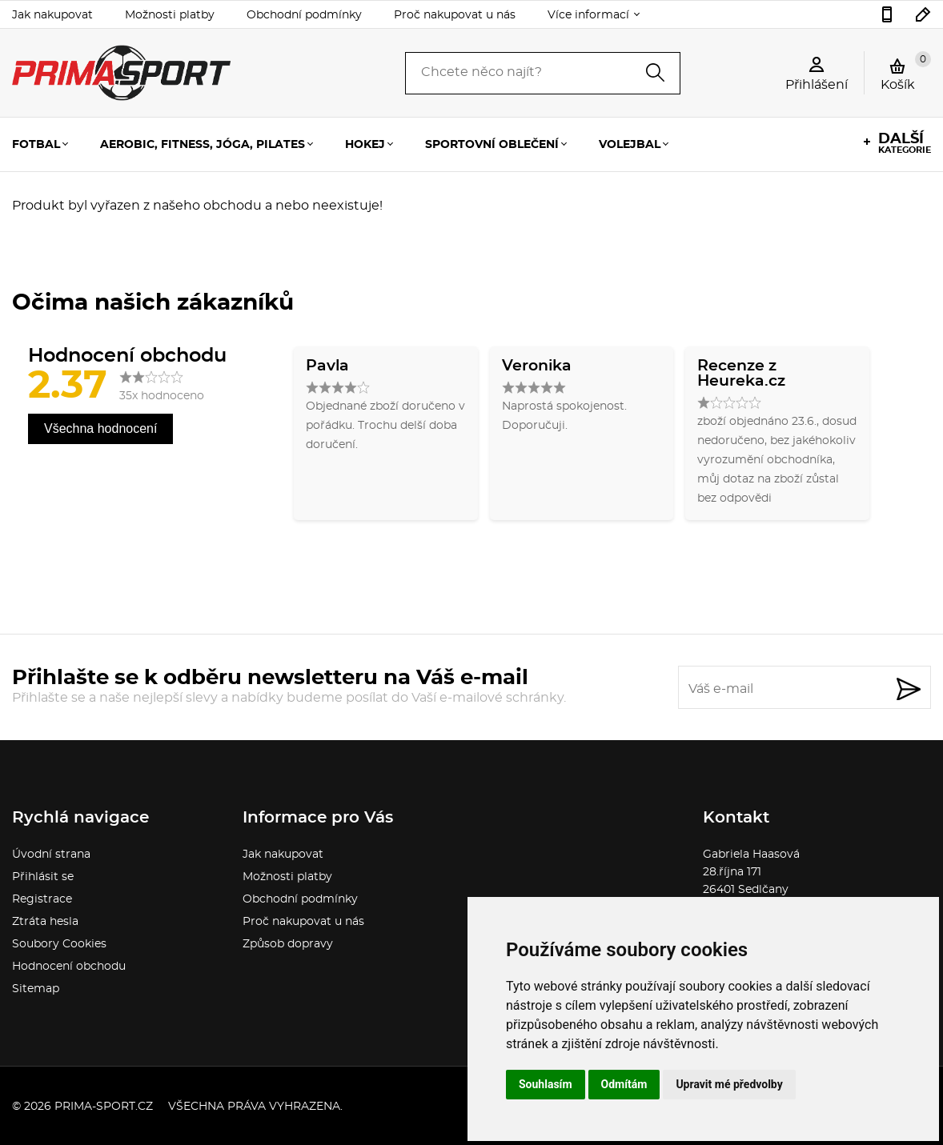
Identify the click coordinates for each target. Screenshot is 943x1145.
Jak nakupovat (52, 15)
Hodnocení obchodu (69, 966)
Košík (906, 71)
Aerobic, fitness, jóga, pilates (202, 144)
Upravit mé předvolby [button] (729, 1084)
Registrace (42, 899)
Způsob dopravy (288, 944)
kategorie (904, 143)
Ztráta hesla (45, 921)
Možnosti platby (170, 15)
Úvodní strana (51, 854)
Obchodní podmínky (304, 15)
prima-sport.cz (103, 1106)
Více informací (588, 15)
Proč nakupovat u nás (455, 15)
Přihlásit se (43, 877)
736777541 (887, 14)
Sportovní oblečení (492, 144)
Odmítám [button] (624, 1084)
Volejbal (629, 144)
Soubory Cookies (59, 944)
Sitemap (35, 989)
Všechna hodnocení (100, 428)
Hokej (365, 144)
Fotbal (36, 144)
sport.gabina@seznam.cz (923, 14)
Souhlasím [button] (545, 1084)
